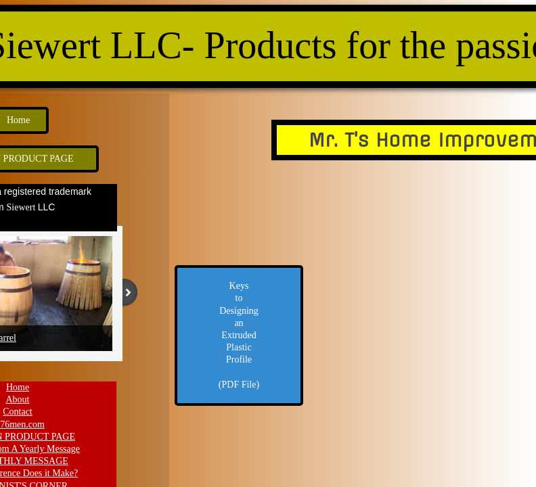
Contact (17, 412)
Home (17, 387)
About (18, 399)
